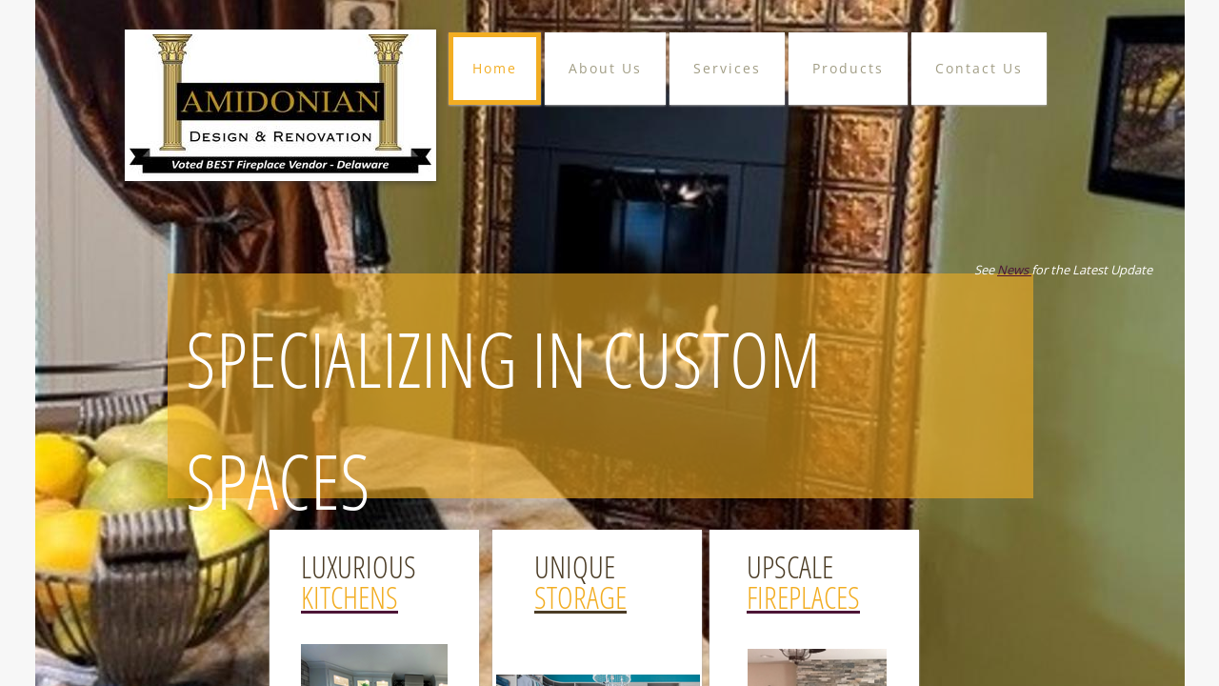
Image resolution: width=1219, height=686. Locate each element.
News (1014, 269)
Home (494, 68)
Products (848, 68)
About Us (605, 68)
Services (727, 68)
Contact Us (979, 68)
